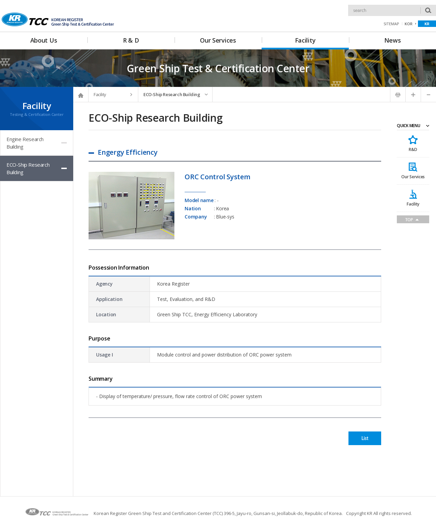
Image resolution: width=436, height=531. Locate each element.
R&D (413, 149)
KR (427, 23)
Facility (413, 204)
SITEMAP (391, 23)
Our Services (413, 177)
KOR (408, 23)
